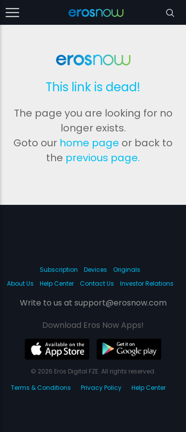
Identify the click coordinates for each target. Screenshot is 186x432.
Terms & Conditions (41, 387)
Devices (95, 269)
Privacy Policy (101, 387)
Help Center (57, 283)
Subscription (59, 269)
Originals (126, 269)
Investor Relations (147, 283)
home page (89, 143)
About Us (20, 283)
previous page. (102, 158)
